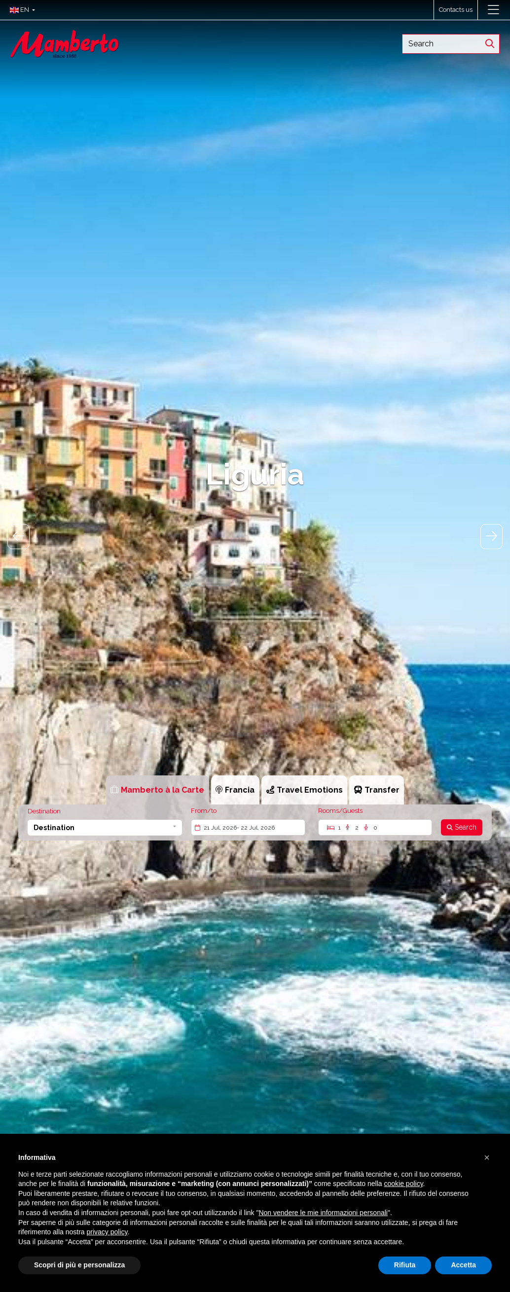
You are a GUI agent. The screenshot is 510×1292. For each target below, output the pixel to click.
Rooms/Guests (340, 810)
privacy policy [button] (107, 1232)
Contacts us (456, 9)
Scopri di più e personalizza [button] (79, 1265)
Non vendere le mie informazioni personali (322, 1213)
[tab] (157, 789)
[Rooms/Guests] (375, 827)
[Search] (461, 827)
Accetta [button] (463, 1265)
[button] (20, 10)
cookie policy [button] (403, 1183)
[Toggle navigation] (493, 10)
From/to (204, 810)
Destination (44, 811)
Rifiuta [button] (405, 1265)
